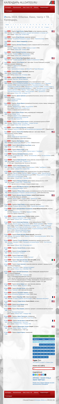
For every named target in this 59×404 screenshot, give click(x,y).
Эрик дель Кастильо (22, 259)
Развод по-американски (33, 59)
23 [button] (43, 354)
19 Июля (17, 232)
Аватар (15, 198)
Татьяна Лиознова (23, 240)
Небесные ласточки (42, 227)
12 (36, 24)
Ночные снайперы (16, 99)
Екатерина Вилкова (23, 154)
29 (39, 27)
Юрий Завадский (21, 159)
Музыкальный (17, 7)
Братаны (24, 173)
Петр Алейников (21, 165)
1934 (5, 33)
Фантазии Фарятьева (17, 312)
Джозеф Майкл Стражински (24, 208)
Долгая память (31, 151)
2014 (6, 294)
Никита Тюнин (21, 149)
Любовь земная (17, 123)
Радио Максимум (39, 69)
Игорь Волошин (20, 37)
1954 (5, 54)
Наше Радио (14, 100)
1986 (29, 313)
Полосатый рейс (29, 91)
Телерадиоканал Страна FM (20, 117)
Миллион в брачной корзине (22, 230)
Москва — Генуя (26, 90)
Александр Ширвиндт (23, 222)
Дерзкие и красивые (17, 218)
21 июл (6, 251)
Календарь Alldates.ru (40, 400)
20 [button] (34, 354)
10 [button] (47, 347)
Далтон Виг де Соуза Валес (24, 145)
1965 (28, 169)
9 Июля (16, 125)
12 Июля (17, 161)
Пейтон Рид (19, 58)
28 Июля (17, 313)
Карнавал (15, 242)
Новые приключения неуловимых (23, 88)
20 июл (6, 240)
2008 (27, 34)
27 (33, 27)
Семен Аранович (21, 264)
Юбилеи (36, 7)
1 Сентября (26, 178)
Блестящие (17, 105)
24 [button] (47, 354)
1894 (6, 161)
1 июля (7, 24)
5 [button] (53, 344)
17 (51, 24)
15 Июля (17, 182)
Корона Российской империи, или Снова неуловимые (27, 83)
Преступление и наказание (32, 86)
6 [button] (34, 347)
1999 (28, 125)
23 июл (6, 264)
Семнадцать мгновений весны (31, 242)
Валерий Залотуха (21, 52)
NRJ (12, 119)
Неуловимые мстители (43, 88)
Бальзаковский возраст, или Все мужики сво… (24, 192)
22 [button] (40, 354)
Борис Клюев (20, 171)
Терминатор (34, 198)
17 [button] (47, 350)
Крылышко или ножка (42, 298)
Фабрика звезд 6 (17, 115)
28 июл (6, 308)
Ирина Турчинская (22, 316)
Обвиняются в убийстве (14, 86)
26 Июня (24, 125)
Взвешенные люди (18, 318)
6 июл (5, 71)
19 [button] (53, 350)
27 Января (25, 323)
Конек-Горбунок (17, 167)
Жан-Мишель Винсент (23, 186)
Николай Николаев (21, 127)
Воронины (34, 173)
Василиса (24, 285)
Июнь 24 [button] (36, 339)
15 (45, 24)
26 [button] (53, 354)
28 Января (24, 93)
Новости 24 (16, 129)
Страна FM (19, 119)
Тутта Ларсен (20, 62)
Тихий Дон (15, 290)
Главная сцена (17, 142)
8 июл (5, 81)
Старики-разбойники (37, 228)
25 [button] (50, 354)
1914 (6, 167)
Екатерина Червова (23, 292)
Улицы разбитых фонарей (43, 175)
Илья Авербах (20, 308)
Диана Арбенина (21, 95)
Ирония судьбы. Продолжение (21, 223)
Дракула (27, 236)
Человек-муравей (17, 59)
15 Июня (24, 108)
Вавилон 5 (29, 212)
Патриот (14, 306)
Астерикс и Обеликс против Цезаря (22, 298)
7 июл (5, 77)
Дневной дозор (17, 106)
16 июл (6, 195)
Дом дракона (16, 236)
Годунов (15, 173)
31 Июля (17, 323)
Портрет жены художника (38, 206)
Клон (13, 147)
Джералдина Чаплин (23, 326)
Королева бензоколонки (14, 91)
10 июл (6, 145)
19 (8, 27)
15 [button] (40, 350)
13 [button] (34, 350)
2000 (29, 182)
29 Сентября (26, 245)
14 (42, 24)
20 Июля (17, 245)
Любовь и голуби (31, 48)
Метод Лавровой (23, 79)
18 (5, 27)
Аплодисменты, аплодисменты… (31, 225)
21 (14, 27)
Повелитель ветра (39, 38)
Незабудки (39, 151)
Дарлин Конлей (22, 216)
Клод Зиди (19, 297)
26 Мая (24, 34)
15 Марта (25, 232)
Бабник (17, 225)
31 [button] (47, 357)
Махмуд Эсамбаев (22, 180)
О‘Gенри (14, 114)
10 (30, 24)
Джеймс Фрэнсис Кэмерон (24, 195)
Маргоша (15, 79)
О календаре (8, 11)
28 (36, 27)
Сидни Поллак (20, 31)
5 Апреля (25, 161)
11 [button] (50, 347)
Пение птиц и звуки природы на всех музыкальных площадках (43, 383)
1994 (5, 142)
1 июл (5, 31)
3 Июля (16, 49)
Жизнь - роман (17, 328)
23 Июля (17, 269)
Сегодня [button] (38, 336)
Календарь (8, 7)
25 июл (6, 297)
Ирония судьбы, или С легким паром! (17, 228)
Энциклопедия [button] (44, 7)
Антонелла (16, 253)
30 (42, 27)
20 (11, 27)
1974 (5, 38)
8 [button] (40, 347)
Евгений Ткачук (21, 288)
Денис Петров (20, 112)
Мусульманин (26, 54)
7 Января (25, 182)
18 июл (6, 216)
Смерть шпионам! (18, 151)
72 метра (15, 54)
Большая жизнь (30, 167)
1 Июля (16, 34)
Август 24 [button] (51, 339)
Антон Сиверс (20, 284)
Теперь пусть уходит (40, 90)
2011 (31, 245)
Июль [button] (43, 339)
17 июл (6, 204)
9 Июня (25, 169)
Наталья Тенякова (22, 44)
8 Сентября (26, 269)
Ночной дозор (29, 106)
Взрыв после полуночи (38, 85)
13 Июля (17, 178)
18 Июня (24, 49)
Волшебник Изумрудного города (21, 38)
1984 (5, 43)
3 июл (5, 44)
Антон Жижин (20, 304)
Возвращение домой (17, 188)
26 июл (6, 301)
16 (48, 24)
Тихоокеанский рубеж (40, 236)
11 (33, 24)
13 (39, 24)
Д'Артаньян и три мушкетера (15, 176)
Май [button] (49, 336)
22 (17, 27)
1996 (30, 269)
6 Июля (16, 74)
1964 (5, 59)
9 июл (5, 121)
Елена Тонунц (21, 204)
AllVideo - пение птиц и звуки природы (42, 379)
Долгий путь (42, 91)
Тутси (14, 33)
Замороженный (17, 322)
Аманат (15, 285)
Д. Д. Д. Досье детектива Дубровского (22, 175)
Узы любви (25, 261)
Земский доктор (46, 173)
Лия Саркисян (20, 141)
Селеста (22, 253)
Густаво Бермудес (22, 251)
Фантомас (25, 322)
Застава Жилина (46, 155)
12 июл (6, 159)
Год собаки (16, 267)
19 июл (6, 222)
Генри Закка (20, 255)
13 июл (6, 171)
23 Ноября (25, 74)
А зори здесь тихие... (18, 155)
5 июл (5, 62)
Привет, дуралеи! (38, 223)
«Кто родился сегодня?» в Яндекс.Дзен (43, 361)
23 (20, 27)
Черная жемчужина (18, 257)
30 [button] (43, 357)
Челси (18, 114)
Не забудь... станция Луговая (30, 123)
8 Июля (16, 93)
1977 (29, 161)
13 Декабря (26, 275)
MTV (14, 67)
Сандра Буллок (22, 301)
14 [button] (37, 350)
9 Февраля (25, 55)
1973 (29, 93)
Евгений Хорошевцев (22, 271)
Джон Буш (19, 71)
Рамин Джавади (21, 234)
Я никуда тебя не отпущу (19, 206)
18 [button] (50, 350)
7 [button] (37, 347)
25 (26, 27)
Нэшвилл (24, 328)
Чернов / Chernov (17, 48)
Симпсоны (14, 73)
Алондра (15, 261)
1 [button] (40, 344)
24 (23, 27)
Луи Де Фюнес (21, 320)
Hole (13, 135)
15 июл (6, 180)
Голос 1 (29, 142)
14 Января (25, 219)
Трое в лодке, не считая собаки (23, 227)
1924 (5, 123)
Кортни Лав (20, 131)
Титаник (23, 198)
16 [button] (43, 350)
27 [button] (34, 357)
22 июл (6, 259)
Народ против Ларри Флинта (19, 136)
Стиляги (10, 157)
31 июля (46, 27)
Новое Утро (30, 318)
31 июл (6, 320)
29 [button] (40, 357)
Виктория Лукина (21, 77)
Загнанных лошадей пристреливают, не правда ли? (34, 33)
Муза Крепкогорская (23, 121)
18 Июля (17, 219)
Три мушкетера (33, 155)
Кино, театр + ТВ (27, 7)
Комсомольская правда (17, 69)
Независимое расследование (34, 129)
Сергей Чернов (21, 332)
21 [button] (37, 354)
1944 (5, 46)
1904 (5, 83)
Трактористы (42, 167)
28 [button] (37, 357)
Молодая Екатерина (28, 267)
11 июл (6, 154)
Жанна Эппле (21, 191)
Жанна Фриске (21, 103)
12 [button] (53, 347)
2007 (29, 219)
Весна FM (29, 69)
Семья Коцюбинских (22, 85)
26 (29, 27)
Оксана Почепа (22, 248)
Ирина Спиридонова (22, 41)
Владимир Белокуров (22, 81)
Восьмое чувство (17, 212)
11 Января (25, 313)
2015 (29, 55)
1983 (29, 323)
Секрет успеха (17, 65)
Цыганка (30, 257)
